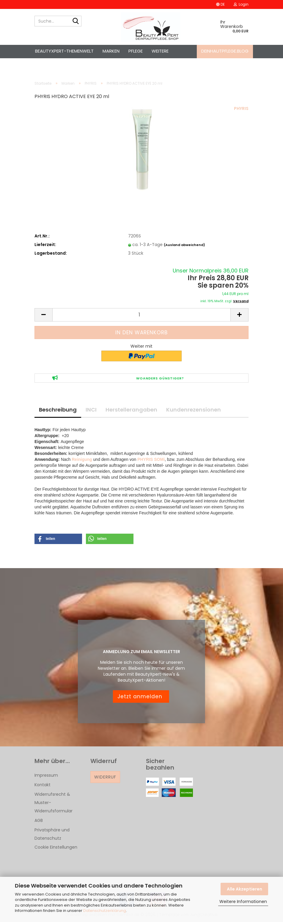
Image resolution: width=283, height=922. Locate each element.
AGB (38, 820)
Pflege (135, 51)
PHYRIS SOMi (151, 459)
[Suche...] (75, 21)
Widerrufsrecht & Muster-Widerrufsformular (53, 802)
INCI (91, 409)
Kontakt (42, 785)
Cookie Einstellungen (55, 847)
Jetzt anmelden (140, 696)
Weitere (160, 51)
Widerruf (105, 777)
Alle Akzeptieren (244, 889)
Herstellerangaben (131, 409)
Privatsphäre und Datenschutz (52, 834)
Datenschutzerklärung (104, 910)
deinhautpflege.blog (225, 51)
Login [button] (241, 4)
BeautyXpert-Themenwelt (64, 51)
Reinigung (82, 459)
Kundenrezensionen (193, 409)
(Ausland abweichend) (184, 244)
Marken (111, 51)
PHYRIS (241, 108)
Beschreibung (58, 409)
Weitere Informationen (243, 901)
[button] (220, 4)
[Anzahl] (141, 314)
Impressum (46, 775)
